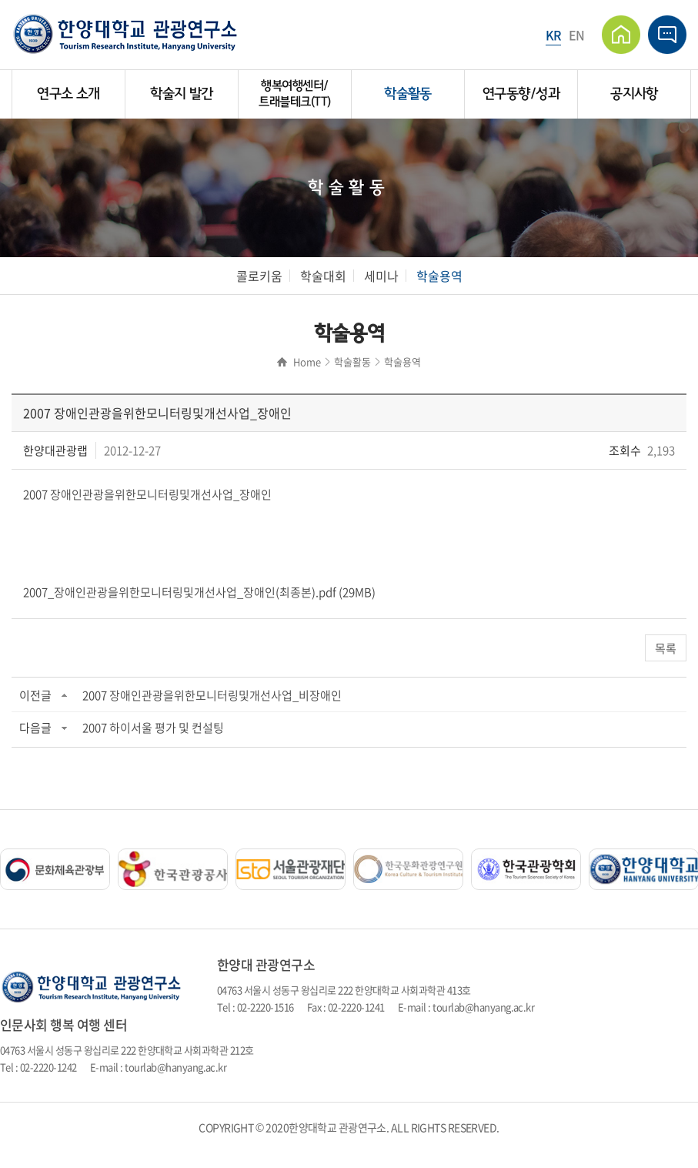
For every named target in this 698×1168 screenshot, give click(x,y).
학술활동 (408, 94)
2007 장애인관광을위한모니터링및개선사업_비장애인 (212, 695)
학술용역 (439, 275)
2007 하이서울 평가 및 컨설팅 (153, 727)
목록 (665, 648)
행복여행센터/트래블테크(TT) (295, 94)
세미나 (381, 275)
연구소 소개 (68, 94)
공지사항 (634, 94)
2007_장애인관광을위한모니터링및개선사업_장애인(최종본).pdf (179, 592)
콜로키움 (259, 275)
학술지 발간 (181, 94)
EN (577, 34)
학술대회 (323, 275)
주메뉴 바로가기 (0, 0)
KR (553, 34)
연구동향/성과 (521, 94)
